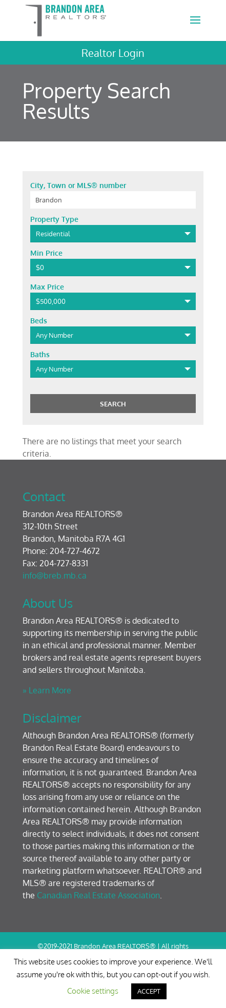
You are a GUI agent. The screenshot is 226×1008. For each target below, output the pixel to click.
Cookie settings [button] (92, 991)
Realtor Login (113, 52)
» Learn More (47, 690)
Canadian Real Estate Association (98, 895)
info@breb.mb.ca (55, 575)
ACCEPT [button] (148, 991)
